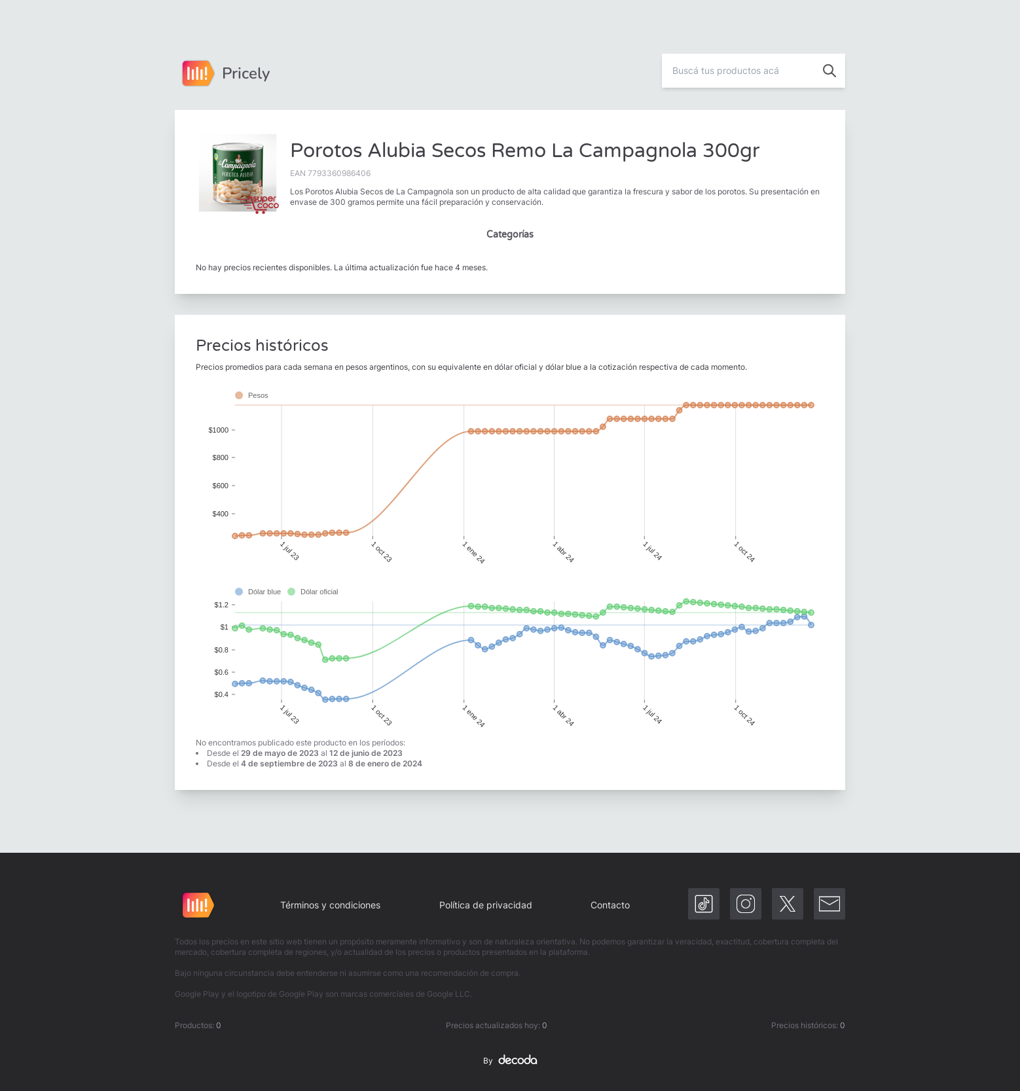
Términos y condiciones (330, 904)
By (510, 1061)
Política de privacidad (485, 904)
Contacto (610, 904)
